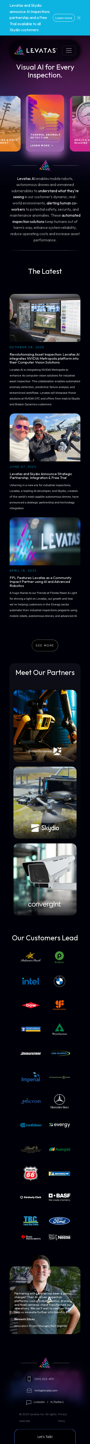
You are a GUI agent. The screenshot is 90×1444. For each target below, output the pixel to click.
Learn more (63, 18)
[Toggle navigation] (69, 50)
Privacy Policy (62, 1418)
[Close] (78, 18)
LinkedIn (39, 1402)
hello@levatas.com (42, 1390)
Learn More (41, 145)
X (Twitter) (57, 1402)
